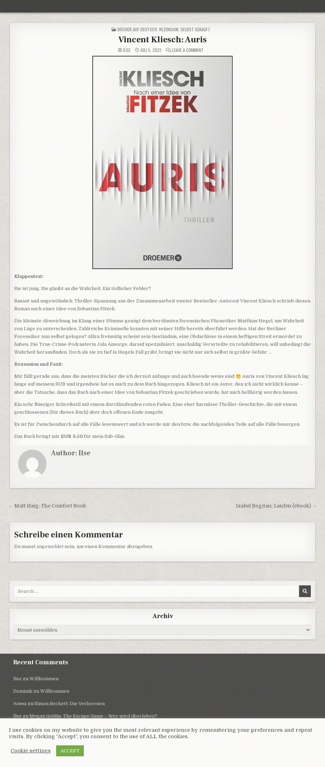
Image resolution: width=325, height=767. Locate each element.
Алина (20, 703)
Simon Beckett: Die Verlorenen (69, 703)
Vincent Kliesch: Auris (162, 39)
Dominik (22, 691)
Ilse (126, 50)
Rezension (168, 29)
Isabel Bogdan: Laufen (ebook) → (276, 506)
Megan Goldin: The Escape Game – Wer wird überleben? (93, 716)
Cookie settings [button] (31, 751)
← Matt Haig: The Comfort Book (47, 506)
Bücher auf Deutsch (137, 29)
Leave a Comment (188, 50)
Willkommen (44, 678)
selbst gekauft (195, 29)
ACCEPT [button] (70, 750)
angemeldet (50, 546)
